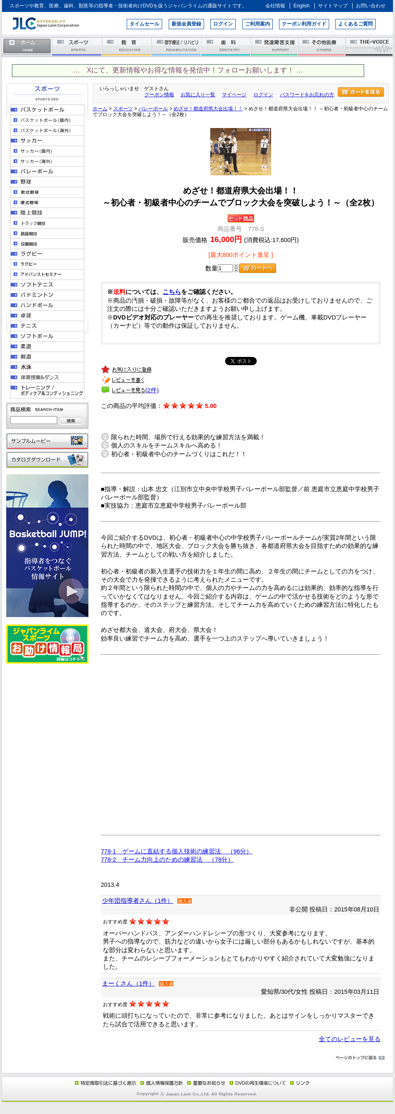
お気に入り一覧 (198, 95)
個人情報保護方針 (160, 1082)
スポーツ (77, 46)
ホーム (27, 46)
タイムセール (144, 24)
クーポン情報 (159, 95)
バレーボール (153, 109)
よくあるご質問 (355, 24)
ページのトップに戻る (197, 1058)
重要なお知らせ (204, 1082)
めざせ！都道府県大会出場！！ (208, 109)
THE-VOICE (369, 46)
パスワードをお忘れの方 (307, 95)
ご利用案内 (257, 24)
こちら (172, 292)
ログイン (223, 24)
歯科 (226, 46)
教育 (127, 46)
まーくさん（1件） (128, 983)
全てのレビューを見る (350, 1039)
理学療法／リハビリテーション (177, 46)
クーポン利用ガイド (304, 24)
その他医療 (322, 46)
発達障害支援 (275, 46)
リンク (299, 1082)
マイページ (234, 95)
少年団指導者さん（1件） (137, 900)
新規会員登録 (186, 24)
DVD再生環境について (258, 1082)
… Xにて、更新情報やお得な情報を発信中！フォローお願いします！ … (188, 70)
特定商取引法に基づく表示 (105, 1082)
